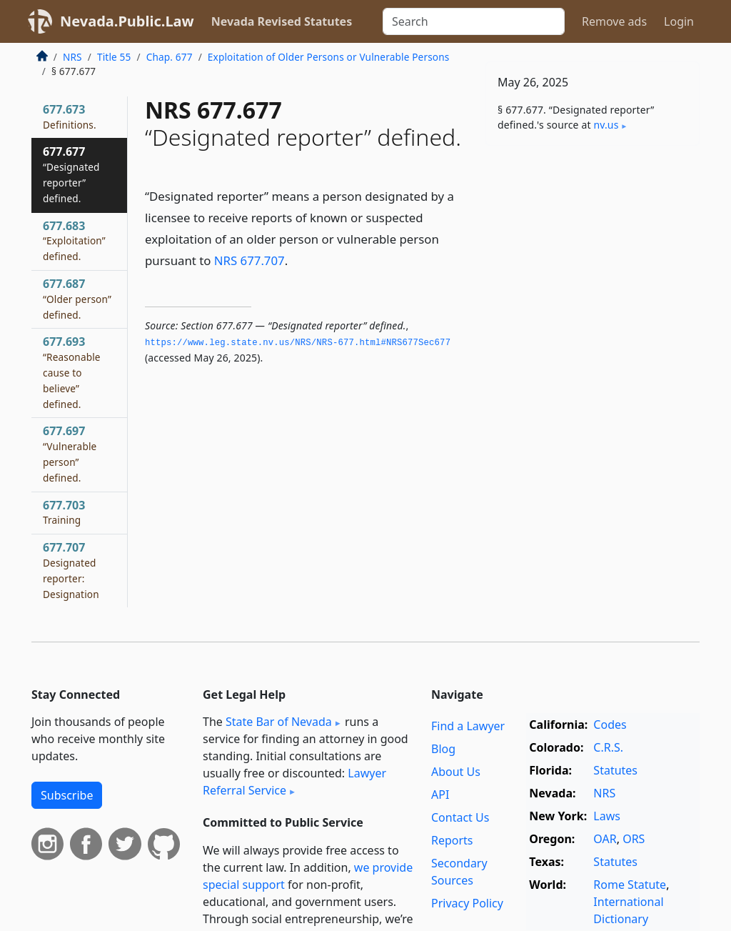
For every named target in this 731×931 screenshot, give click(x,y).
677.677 (71, 174)
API (440, 794)
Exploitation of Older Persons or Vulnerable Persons (329, 57)
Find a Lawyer (468, 726)
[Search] (474, 21)
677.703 (64, 512)
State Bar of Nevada (279, 722)
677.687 (77, 299)
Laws (606, 816)
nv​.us (605, 124)
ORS (633, 839)
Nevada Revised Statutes (282, 21)
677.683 (74, 241)
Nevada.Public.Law (127, 21)
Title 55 (114, 57)
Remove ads (614, 21)
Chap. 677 (169, 57)
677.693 (72, 372)
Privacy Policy (467, 903)
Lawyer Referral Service (294, 781)
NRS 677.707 (249, 260)
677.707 (71, 569)
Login (679, 21)
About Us (455, 772)
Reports (452, 840)
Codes (609, 724)
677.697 (69, 453)
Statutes (615, 770)
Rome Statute (629, 884)
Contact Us (460, 817)
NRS (72, 57)
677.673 (69, 116)
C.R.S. (608, 747)
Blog (443, 749)
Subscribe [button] (67, 795)
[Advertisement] (592, 255)
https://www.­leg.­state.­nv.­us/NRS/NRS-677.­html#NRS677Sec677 (297, 343)
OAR (604, 839)
